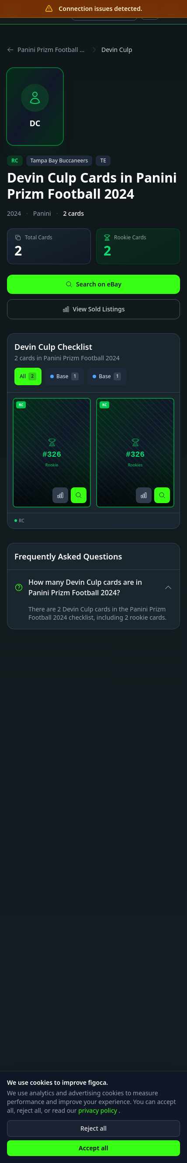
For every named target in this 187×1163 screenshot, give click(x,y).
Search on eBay (93, 284)
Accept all (93, 1154)
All (28, 376)
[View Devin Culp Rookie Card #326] (52, 452)
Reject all (93, 1134)
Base (64, 376)
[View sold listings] (60, 495)
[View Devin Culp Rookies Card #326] (135, 452)
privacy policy (98, 1116)
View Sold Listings (93, 309)
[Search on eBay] (79, 495)
